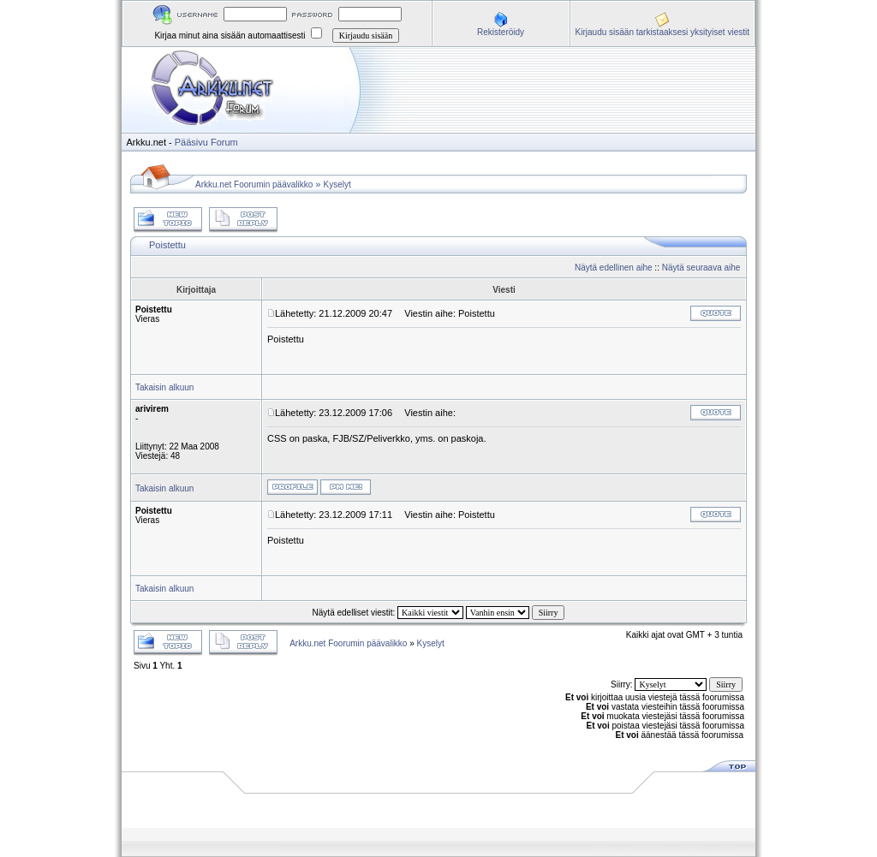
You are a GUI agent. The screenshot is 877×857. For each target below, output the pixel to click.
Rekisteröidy (500, 32)
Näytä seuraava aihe (701, 267)
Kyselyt (337, 184)
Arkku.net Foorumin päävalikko (254, 184)
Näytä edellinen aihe (614, 267)
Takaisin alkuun (164, 387)
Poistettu (167, 245)
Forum (224, 142)
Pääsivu (191, 142)
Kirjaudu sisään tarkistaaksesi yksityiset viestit (662, 32)
